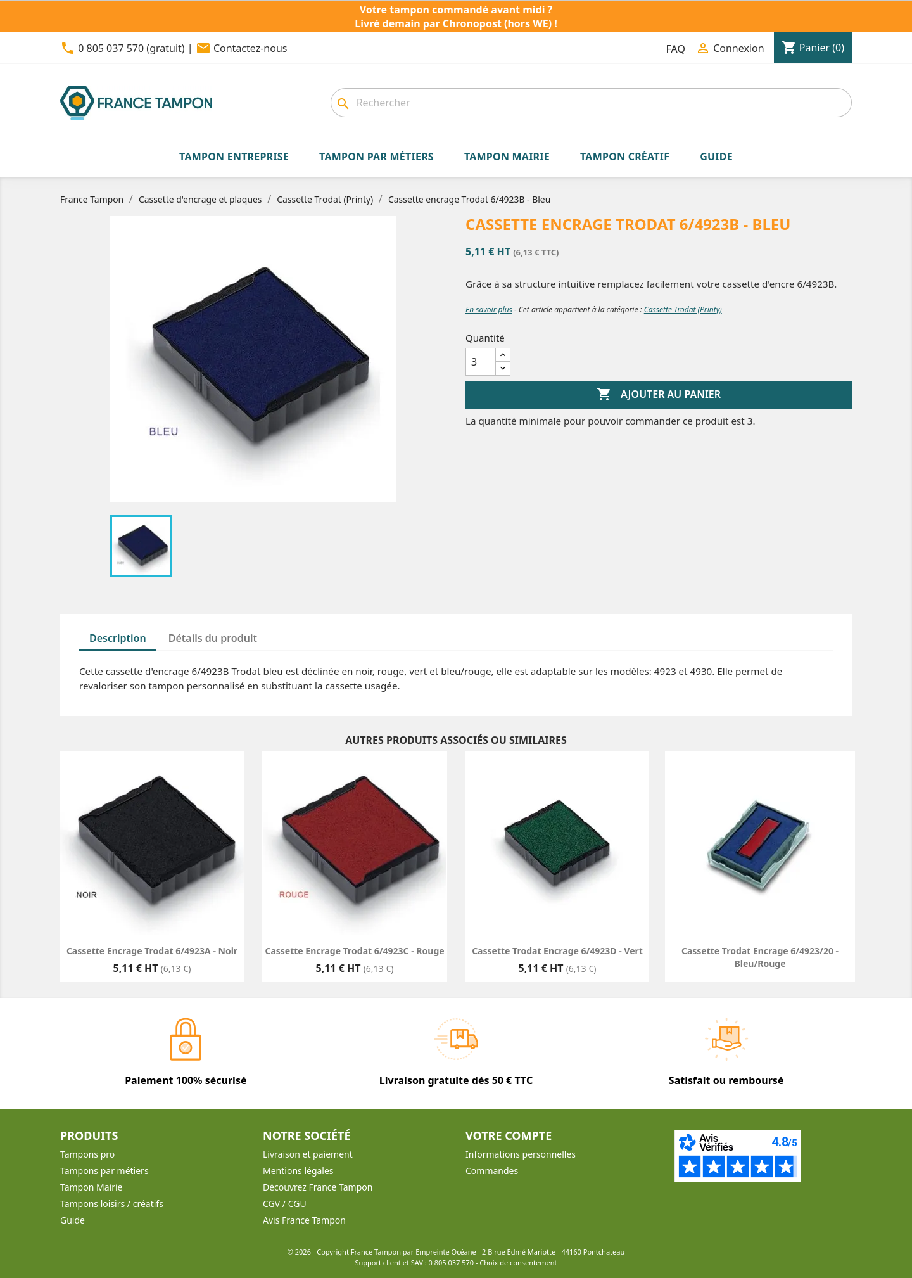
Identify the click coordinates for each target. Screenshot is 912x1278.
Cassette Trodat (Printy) (683, 309)
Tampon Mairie (91, 1187)
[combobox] (591, 102)
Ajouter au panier (659, 395)
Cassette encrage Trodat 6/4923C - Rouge (354, 951)
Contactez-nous (250, 48)
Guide (72, 1220)
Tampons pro (87, 1154)
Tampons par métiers (104, 1171)
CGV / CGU (285, 1204)
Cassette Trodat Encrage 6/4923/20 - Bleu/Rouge (760, 957)
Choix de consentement (518, 1262)
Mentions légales (298, 1171)
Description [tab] (117, 638)
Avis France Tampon (304, 1220)
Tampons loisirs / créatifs (111, 1204)
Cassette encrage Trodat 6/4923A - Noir (152, 951)
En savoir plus (489, 309)
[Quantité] (481, 362)
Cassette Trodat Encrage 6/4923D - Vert (557, 951)
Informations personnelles (521, 1154)
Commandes (492, 1171)
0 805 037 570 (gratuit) (131, 48)
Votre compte (509, 1135)
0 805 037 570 (451, 1262)
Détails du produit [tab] (212, 638)
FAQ (675, 49)
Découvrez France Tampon (317, 1187)
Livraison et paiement (308, 1154)
